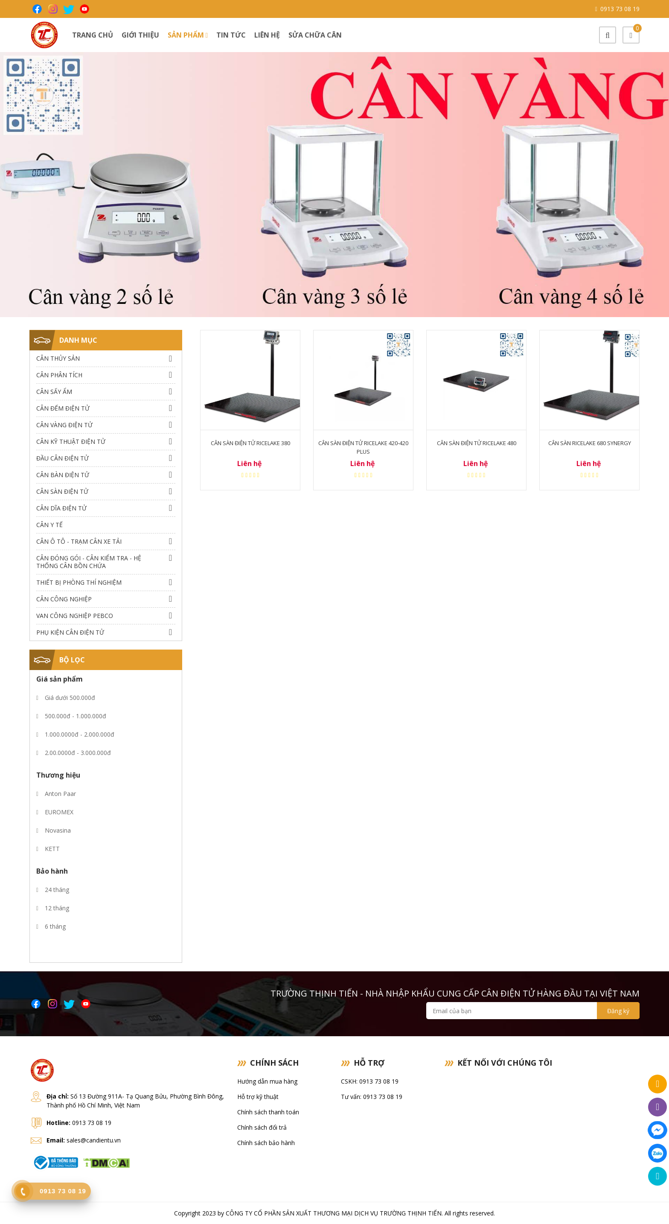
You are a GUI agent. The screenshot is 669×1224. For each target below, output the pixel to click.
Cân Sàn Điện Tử (62, 491)
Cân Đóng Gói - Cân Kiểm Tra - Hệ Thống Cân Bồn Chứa (88, 562)
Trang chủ (92, 35)
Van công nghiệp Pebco (74, 616)
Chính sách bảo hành (266, 1143)
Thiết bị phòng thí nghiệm (79, 582)
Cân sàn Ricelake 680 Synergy (589, 443)
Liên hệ (267, 35)
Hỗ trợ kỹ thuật (258, 1097)
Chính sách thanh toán (268, 1112)
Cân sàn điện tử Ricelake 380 (250, 443)
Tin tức (231, 35)
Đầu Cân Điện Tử (62, 458)
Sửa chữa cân (315, 35)
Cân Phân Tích (59, 375)
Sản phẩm (188, 35)
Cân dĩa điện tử (61, 508)
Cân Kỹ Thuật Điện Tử (70, 441)
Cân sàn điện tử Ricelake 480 (476, 443)
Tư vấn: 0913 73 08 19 (371, 1097)
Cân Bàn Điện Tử (62, 475)
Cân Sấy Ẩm (54, 392)
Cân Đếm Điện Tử (63, 408)
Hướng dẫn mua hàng (267, 1081)
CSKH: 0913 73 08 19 (369, 1081)
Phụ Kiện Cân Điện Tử (70, 632)
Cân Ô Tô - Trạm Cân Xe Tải (79, 541)
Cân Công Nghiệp (64, 599)
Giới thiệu (140, 35)
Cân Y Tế (49, 525)
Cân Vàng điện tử (64, 425)
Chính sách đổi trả (262, 1127)
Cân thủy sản (58, 358)
